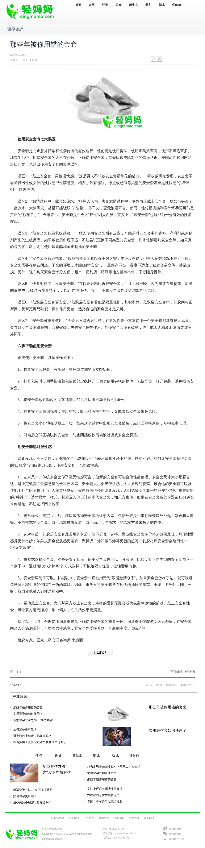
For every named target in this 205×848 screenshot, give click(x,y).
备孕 (92, 5)
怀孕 (105, 5)
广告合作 (89, 817)
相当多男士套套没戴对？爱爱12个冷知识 (40, 742)
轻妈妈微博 (175, 828)
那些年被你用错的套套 (28, 707)
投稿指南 (119, 817)
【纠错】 (160, 684)
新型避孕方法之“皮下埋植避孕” (33, 720)
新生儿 (133, 5)
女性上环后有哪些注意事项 (104, 788)
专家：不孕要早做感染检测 (104, 801)
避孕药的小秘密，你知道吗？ (32, 735)
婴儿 (148, 5)
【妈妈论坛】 (172, 684)
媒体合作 (104, 817)
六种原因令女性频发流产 (103, 795)
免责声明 (134, 817)
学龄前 (176, 5)
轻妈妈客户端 (176, 838)
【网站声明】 (187, 684)
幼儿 (162, 5)
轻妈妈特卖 (57, 817)
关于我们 (74, 817)
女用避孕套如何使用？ (28, 713)
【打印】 (150, 684)
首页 (78, 5)
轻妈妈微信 (175, 833)
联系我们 (149, 817)
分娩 (118, 5)
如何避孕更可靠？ (25, 729)
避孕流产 (15, 29)
